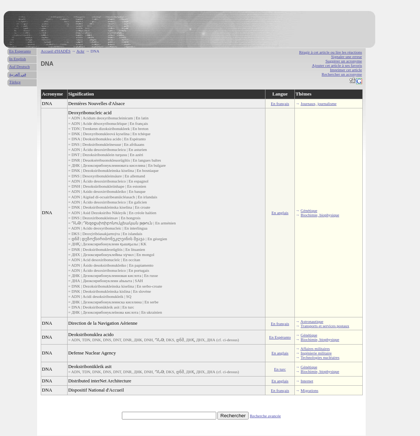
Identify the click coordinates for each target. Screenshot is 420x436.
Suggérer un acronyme (343, 61)
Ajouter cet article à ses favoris (337, 65)
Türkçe (15, 82)
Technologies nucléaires (320, 357)
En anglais (280, 212)
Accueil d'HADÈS (55, 51)
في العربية (17, 74)
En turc (280, 369)
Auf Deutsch (19, 66)
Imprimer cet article (346, 70)
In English (17, 59)
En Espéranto (280, 337)
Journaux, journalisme (319, 103)
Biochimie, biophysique (320, 215)
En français (280, 103)
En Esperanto (20, 51)
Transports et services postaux (325, 326)
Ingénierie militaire (316, 353)
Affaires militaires (315, 348)
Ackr (80, 51)
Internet (307, 381)
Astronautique (311, 321)
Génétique (309, 210)
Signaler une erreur (346, 56)
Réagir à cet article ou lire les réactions (330, 52)
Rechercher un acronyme (342, 74)
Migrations (309, 390)
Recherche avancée (265, 416)
